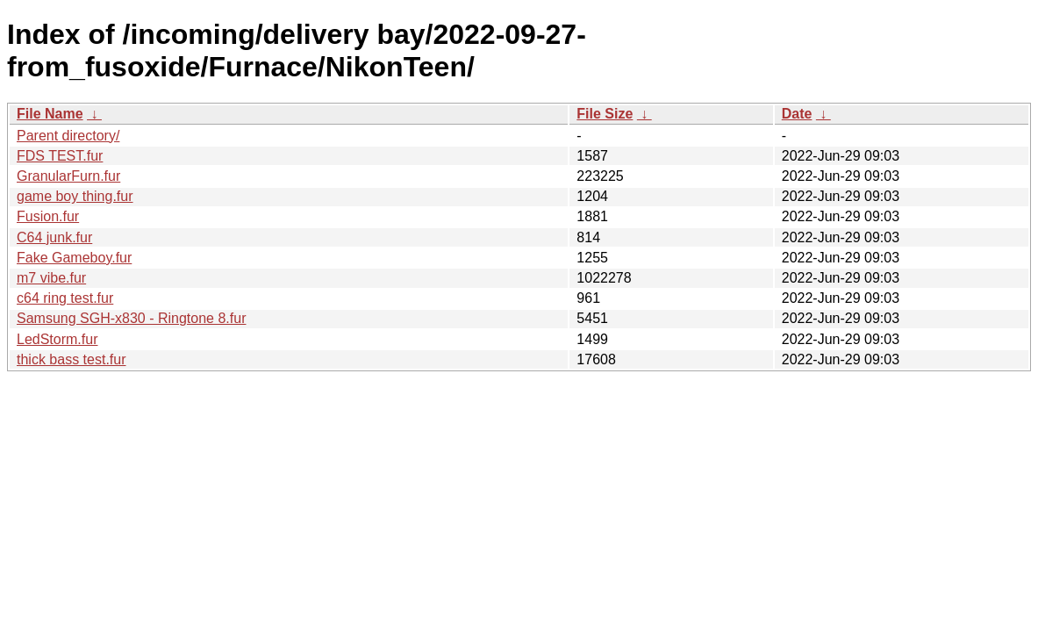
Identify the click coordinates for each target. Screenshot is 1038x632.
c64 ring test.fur (65, 298)
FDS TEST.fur (60, 155)
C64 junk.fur (54, 237)
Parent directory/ (68, 135)
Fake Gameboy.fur (74, 257)
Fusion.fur (48, 216)
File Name (50, 113)
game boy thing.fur (75, 196)
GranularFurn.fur (68, 176)
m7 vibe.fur (51, 277)
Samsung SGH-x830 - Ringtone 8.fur (131, 318)
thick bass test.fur (71, 359)
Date (797, 113)
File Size (604, 113)
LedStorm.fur (57, 339)
